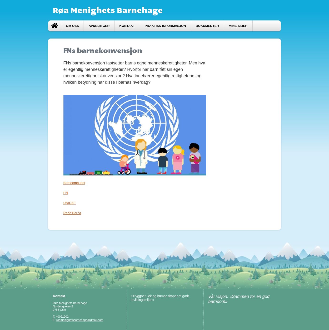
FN (65, 193)
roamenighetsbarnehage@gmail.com (79, 320)
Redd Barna (72, 213)
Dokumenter (207, 26)
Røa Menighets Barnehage (108, 10)
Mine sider (238, 26)
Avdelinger (99, 26)
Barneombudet (74, 183)
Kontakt (127, 26)
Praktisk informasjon (165, 26)
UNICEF (69, 203)
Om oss (72, 26)
